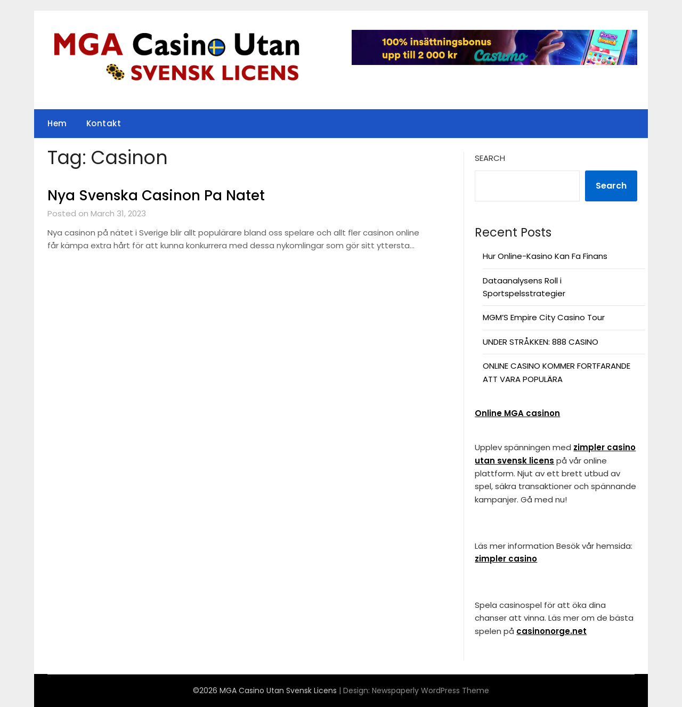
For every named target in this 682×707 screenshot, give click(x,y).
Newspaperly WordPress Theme (430, 690)
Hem (57, 123)
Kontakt (103, 123)
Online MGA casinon (517, 413)
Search (490, 158)
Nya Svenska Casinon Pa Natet (156, 195)
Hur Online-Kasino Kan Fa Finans (545, 256)
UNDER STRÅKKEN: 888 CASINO (540, 341)
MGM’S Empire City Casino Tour (544, 317)
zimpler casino (506, 558)
